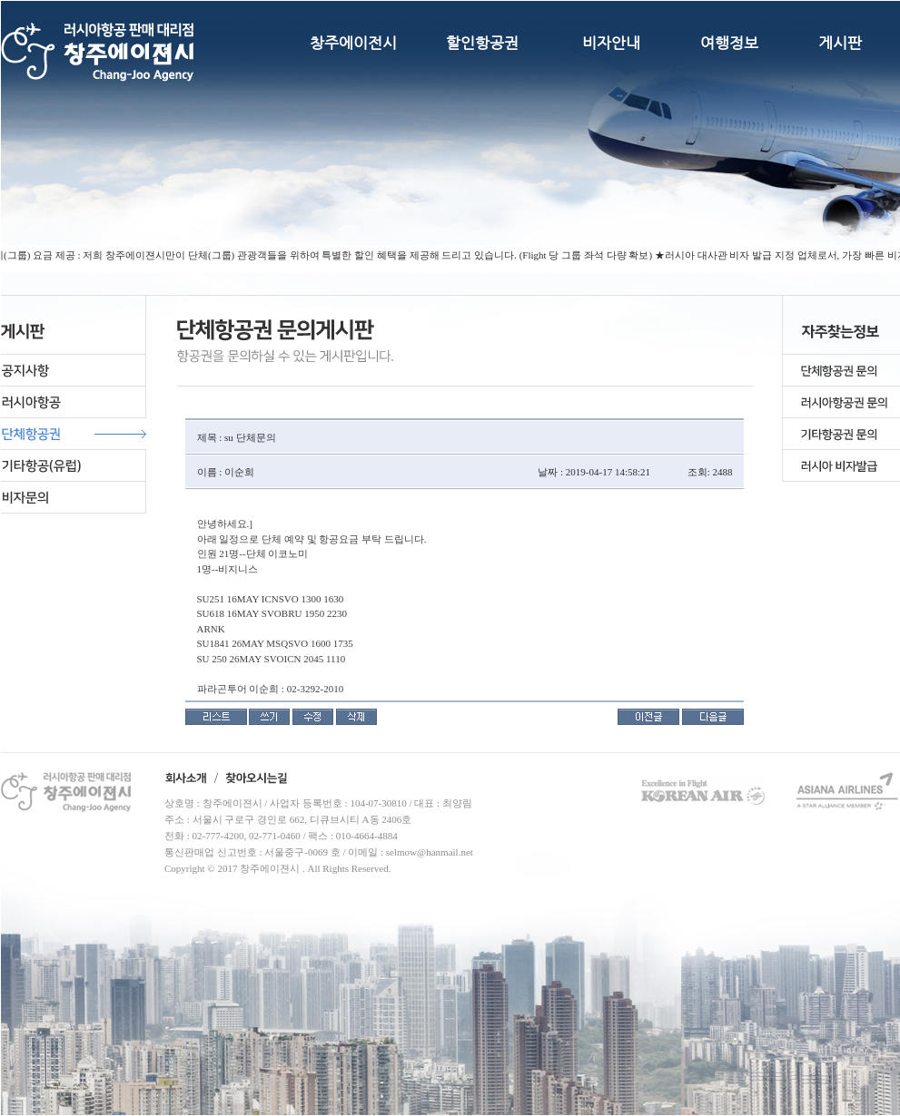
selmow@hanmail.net (429, 852)
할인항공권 (482, 43)
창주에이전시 (353, 43)
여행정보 (729, 43)
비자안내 (611, 43)
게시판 (840, 43)
